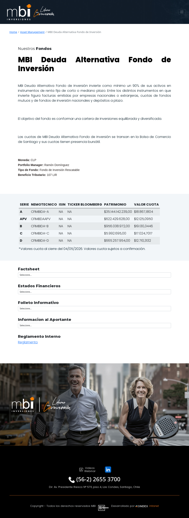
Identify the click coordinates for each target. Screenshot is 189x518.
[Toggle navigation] (182, 12)
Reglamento (28, 342)
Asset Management (32, 32)
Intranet (154, 506)
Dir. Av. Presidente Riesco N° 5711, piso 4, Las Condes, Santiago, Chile (94, 487)
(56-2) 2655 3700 (98, 479)
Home (13, 32)
